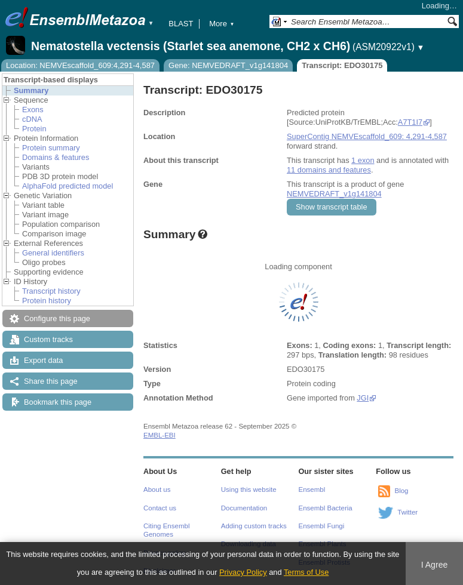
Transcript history (51, 291)
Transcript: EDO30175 (342, 65)
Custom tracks (48, 339)
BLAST (180, 23)
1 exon (362, 160)
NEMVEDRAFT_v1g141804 (334, 193)
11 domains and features (329, 169)
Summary (31, 90)
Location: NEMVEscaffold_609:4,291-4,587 (80, 65)
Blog (401, 490)
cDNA (32, 119)
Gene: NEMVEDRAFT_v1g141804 (228, 65)
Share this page (51, 381)
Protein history (46, 300)
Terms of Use (306, 572)
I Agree (434, 564)
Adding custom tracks (254, 525)
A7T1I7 (410, 122)
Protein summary (51, 147)
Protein (34, 128)
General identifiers (53, 252)
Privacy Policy (243, 572)
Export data (43, 360)
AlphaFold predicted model (67, 185)
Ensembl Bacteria (325, 508)
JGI (363, 397)
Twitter (407, 512)
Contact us (159, 508)
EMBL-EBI (159, 435)
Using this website (249, 489)
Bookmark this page (57, 402)
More (221, 23)
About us (156, 489)
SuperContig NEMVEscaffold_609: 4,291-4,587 (367, 136)
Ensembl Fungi (322, 525)
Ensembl (312, 489)
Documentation (244, 508)
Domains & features (55, 157)
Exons (33, 109)
